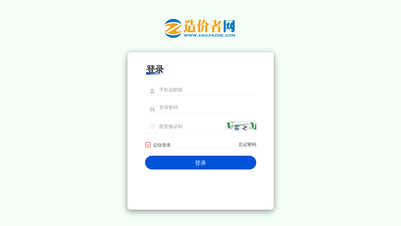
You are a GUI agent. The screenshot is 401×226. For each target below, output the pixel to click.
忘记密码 (247, 144)
